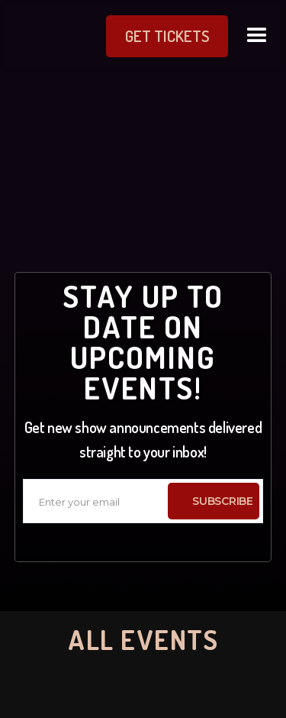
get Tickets (167, 35)
